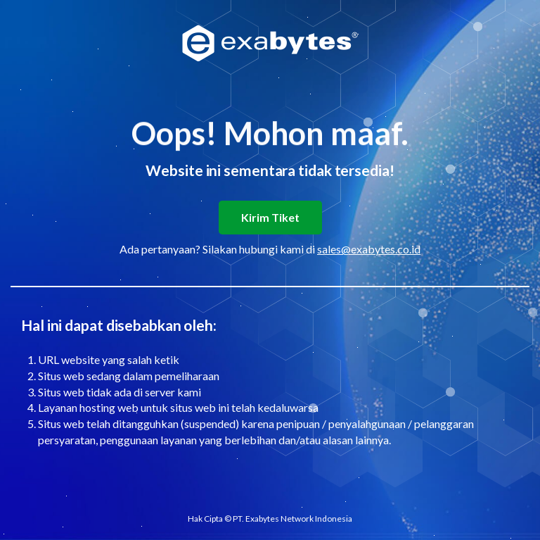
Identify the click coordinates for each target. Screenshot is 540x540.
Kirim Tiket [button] (270, 217)
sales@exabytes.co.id (368, 249)
